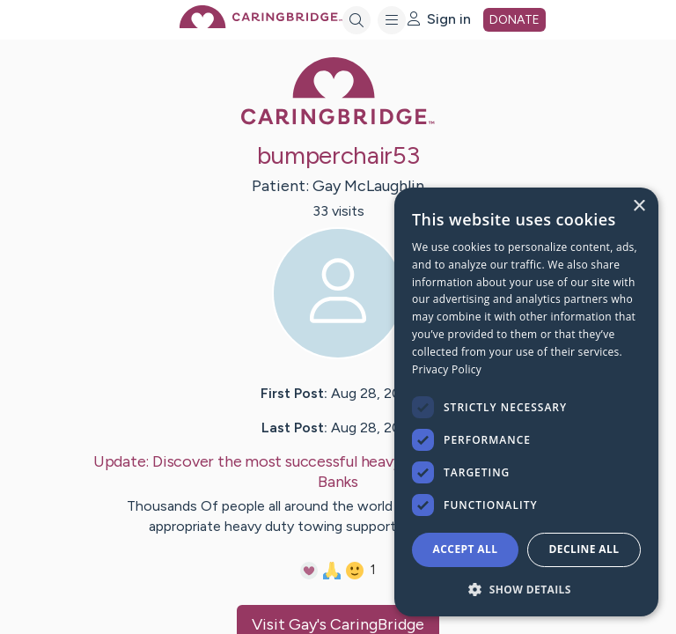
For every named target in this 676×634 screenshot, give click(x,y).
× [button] (638, 206)
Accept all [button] (465, 549)
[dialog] (526, 402)
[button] (526, 589)
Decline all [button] (584, 549)
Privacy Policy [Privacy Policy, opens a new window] (446, 369)
